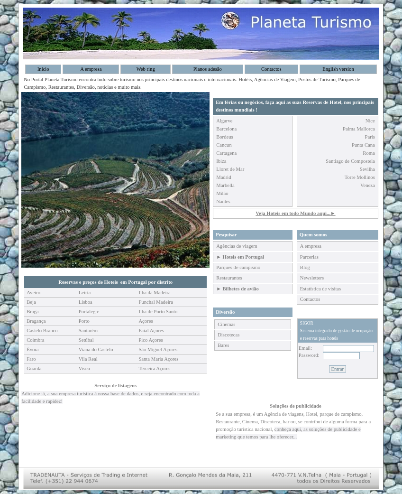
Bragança (36, 321)
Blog (305, 267)
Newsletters (312, 277)
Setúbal (86, 340)
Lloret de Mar (230, 169)
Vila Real (88, 359)
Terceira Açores (154, 368)
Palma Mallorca (359, 128)
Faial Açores (151, 330)
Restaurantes (229, 277)
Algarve (224, 120)
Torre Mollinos (360, 177)
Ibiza (221, 161)
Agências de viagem (236, 246)
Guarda (34, 368)
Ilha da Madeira (154, 292)
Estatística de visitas (320, 288)
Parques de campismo (238, 267)
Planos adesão (207, 69)
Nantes (223, 201)
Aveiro (33, 292)
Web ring (146, 69)
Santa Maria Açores (158, 359)
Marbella (225, 185)
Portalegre (89, 311)
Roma (369, 153)
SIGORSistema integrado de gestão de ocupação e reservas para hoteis (336, 331)
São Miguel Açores (157, 349)
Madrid (223, 177)
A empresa (90, 69)
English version (338, 69)
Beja (31, 302)
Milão (222, 193)
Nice (370, 120)
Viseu (84, 368)
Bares (223, 345)
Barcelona (226, 128)
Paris (370, 137)
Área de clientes (317, 312)
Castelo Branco (42, 330)
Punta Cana (363, 145)
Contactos (271, 69)
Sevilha (367, 169)
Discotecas (228, 334)
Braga (32, 311)
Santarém (88, 330)
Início (43, 69)
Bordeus (224, 137)
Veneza (367, 185)
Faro (31, 359)
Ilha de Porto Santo (157, 311)
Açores (145, 321)
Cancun (224, 145)
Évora (32, 349)
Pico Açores (150, 340)
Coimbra (35, 340)
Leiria (85, 292)
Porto (84, 321)
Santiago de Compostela (350, 161)
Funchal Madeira (155, 302)
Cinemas (226, 324)
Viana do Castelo (96, 349)
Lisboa (85, 302)
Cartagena (226, 153)
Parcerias (309, 257)
